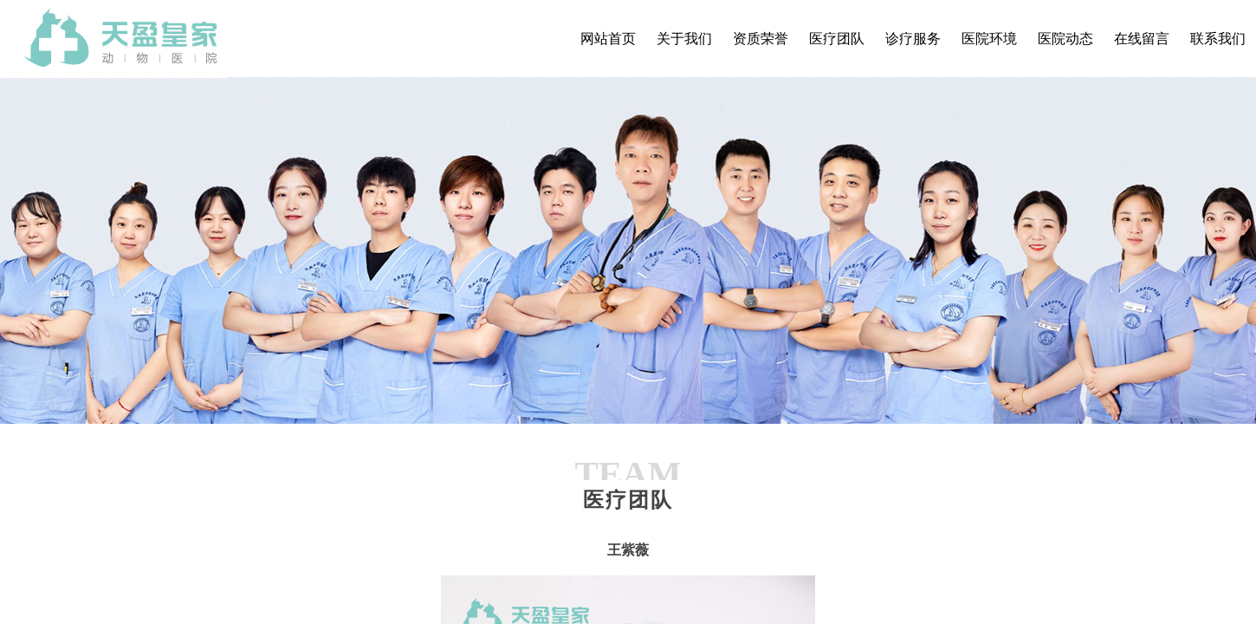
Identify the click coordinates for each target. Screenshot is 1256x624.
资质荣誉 (760, 38)
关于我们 (684, 38)
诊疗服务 (913, 38)
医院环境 (989, 38)
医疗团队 (836, 38)
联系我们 (1218, 38)
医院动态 (1065, 38)
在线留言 (1141, 38)
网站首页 (608, 38)
